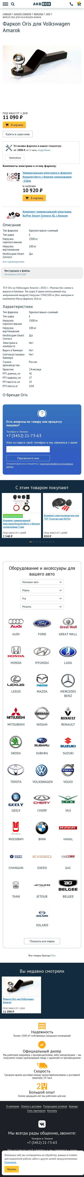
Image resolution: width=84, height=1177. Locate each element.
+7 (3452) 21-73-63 (23, 435)
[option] (26, 100)
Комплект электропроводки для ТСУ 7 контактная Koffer (61, 517)
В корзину (14, 125)
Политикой (10, 1162)
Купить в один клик (18, 134)
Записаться (15, 157)
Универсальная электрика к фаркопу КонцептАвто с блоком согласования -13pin (47, 177)
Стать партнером (36, 1110)
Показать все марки (42, 941)
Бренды (73, 1106)
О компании (12, 1106)
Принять (11, 1169)
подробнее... (44, 150)
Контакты (52, 1110)
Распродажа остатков (55, 1106)
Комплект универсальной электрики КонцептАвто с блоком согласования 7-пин (21, 524)
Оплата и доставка (31, 1106)
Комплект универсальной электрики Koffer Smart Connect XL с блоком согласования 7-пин (47, 215)
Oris (53, 955)
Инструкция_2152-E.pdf (15, 274)
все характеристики (13, 261)
